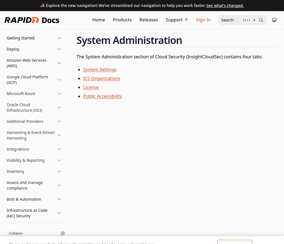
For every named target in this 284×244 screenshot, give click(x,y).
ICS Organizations (101, 78)
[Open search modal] (242, 20)
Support (177, 20)
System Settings (99, 69)
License (91, 87)
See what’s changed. (225, 5)
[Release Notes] (149, 20)
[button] (34, 38)
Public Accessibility (102, 96)
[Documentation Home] (99, 20)
